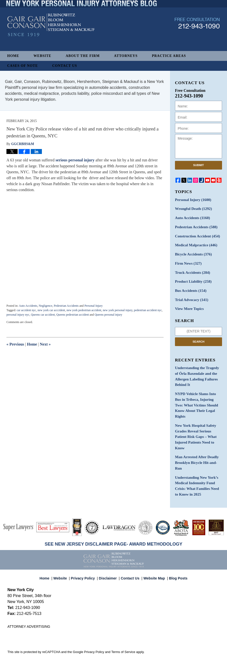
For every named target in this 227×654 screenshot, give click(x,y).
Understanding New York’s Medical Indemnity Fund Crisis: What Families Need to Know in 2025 (197, 456)
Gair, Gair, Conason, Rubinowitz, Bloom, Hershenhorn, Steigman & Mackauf (88, 648)
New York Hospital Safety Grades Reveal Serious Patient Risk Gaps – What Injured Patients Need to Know (197, 418)
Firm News (187, 260)
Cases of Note (22, 66)
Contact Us (64, 66)
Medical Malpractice (194, 243)
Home (13, 56)
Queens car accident (43, 314)
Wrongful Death (192, 208)
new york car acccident (51, 310)
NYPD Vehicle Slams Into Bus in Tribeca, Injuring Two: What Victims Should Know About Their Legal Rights (198, 394)
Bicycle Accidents (192, 251)
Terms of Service (123, 622)
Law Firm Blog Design (196, 649)
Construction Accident (196, 234)
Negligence (45, 305)
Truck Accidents (191, 269)
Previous (15, 344)
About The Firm (83, 56)
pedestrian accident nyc (148, 310)
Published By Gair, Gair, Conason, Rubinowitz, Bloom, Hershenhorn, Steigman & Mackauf (197, 33)
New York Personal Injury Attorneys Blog (50, 35)
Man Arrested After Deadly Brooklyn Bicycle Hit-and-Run (197, 437)
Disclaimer (109, 546)
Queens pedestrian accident (72, 314)
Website (42, 56)
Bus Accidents (189, 286)
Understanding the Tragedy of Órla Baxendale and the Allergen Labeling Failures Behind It (197, 370)
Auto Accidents (28, 305)
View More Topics (188, 303)
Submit (198, 165)
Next (45, 344)
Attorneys (126, 56)
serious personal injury (75, 160)
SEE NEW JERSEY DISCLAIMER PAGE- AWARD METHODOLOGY (113, 513)
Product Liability (192, 277)
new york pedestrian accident (83, 310)
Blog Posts (175, 546)
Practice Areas (169, 56)
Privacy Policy (86, 546)
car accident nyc (26, 310)
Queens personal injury (108, 314)
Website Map (153, 546)
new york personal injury (118, 310)
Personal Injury (94, 305)
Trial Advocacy (190, 295)
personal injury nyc (17, 314)
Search (198, 335)
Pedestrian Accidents (66, 305)
